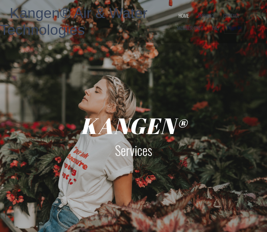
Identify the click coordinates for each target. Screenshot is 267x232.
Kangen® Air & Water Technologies (74, 21)
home (184, 15)
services (206, 15)
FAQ (215, 27)
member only (190, 27)
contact (231, 15)
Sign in (234, 27)
